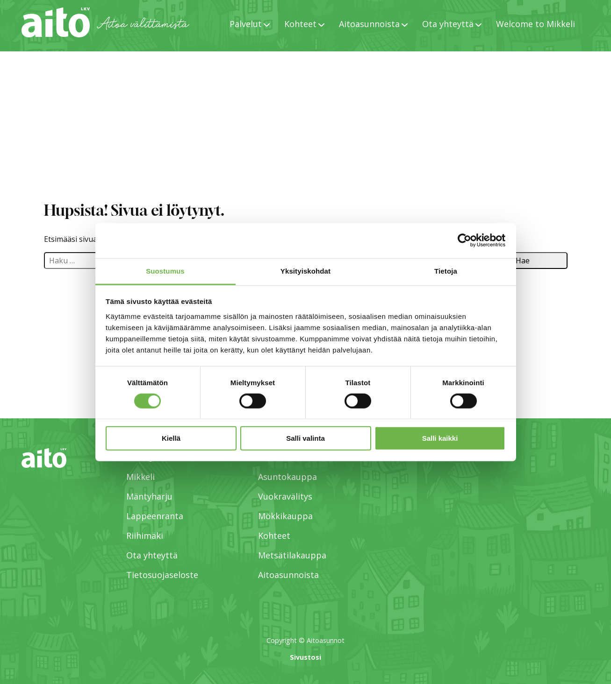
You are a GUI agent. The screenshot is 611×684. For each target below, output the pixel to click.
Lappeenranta (154, 516)
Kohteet (300, 23)
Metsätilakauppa (292, 555)
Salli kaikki (440, 438)
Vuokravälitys (285, 496)
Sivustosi (305, 657)
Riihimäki (144, 535)
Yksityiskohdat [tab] (305, 271)
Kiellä (171, 438)
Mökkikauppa (285, 516)
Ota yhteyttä (448, 23)
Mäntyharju (149, 496)
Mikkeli (140, 476)
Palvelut (246, 23)
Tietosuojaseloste (162, 575)
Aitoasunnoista (369, 23)
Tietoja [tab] (445, 271)
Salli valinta (305, 438)
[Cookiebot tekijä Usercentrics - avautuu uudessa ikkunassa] (464, 240)
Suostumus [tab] (165, 271)
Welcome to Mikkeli (535, 23)
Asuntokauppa (287, 476)
